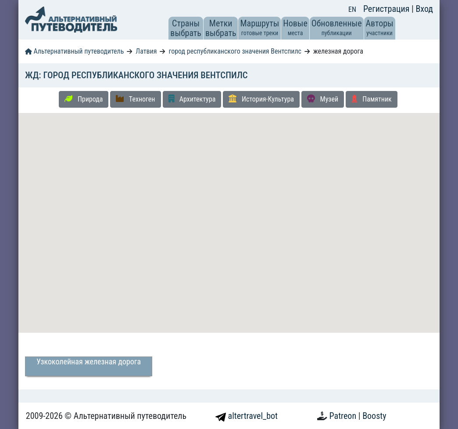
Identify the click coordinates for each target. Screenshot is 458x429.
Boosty (374, 416)
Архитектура (192, 99)
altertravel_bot (246, 416)
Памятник (371, 99)
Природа (83, 99)
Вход (424, 9)
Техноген (135, 99)
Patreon (343, 416)
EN (352, 9)
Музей (322, 99)
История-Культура (261, 99)
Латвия (146, 51)
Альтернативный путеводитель (74, 51)
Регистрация (387, 9)
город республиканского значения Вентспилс (234, 51)
